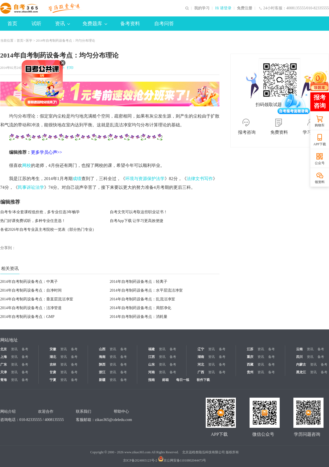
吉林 (53, 364)
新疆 (102, 380)
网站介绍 (8, 411)
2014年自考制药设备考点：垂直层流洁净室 (36, 299)
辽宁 (201, 349)
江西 (151, 357)
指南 (151, 380)
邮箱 (165, 380)
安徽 (53, 349)
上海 (3, 357)
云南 (299, 349)
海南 (102, 357)
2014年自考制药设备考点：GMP (27, 317)
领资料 (320, 182)
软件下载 (203, 380)
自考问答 (164, 23)
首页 (12, 23)
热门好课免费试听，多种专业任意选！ (32, 221)
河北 (201, 364)
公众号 (320, 163)
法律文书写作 (200, 178)
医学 (29, 40)
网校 (26, 165)
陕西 (102, 364)
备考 (25, 349)
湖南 (201, 357)
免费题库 (94, 23)
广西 (201, 372)
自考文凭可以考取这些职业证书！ (138, 212)
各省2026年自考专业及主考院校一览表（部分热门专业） (48, 229)
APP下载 (319, 144)
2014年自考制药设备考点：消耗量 (138, 317)
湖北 (53, 357)
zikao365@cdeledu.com (113, 420)
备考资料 (130, 23)
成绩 (77, 178)
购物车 (320, 125)
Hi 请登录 (223, 8)
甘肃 (53, 372)
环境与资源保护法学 (145, 178)
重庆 (250, 357)
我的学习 (202, 8)
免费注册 (244, 8)
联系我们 (83, 411)
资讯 (62, 23)
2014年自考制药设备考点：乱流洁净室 (142, 299)
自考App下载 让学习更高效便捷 (137, 221)
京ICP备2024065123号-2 (140, 460)
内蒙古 (301, 364)
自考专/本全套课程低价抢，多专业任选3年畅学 (40, 212)
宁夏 (53, 380)
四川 (299, 357)
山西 (102, 349)
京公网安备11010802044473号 (182, 460)
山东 (151, 364)
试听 (36, 23)
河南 (151, 372)
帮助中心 (121, 411)
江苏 (250, 349)
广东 (3, 364)
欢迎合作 (45, 411)
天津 (3, 372)
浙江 (102, 372)
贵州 (250, 372)
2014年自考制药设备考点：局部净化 (140, 308)
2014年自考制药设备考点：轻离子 (138, 282)
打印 (69, 68)
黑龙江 (301, 372)
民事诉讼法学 (31, 187)
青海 (3, 380)
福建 (151, 349)
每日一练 (182, 380)
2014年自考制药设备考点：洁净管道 (31, 308)
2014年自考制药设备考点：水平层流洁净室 (146, 290)
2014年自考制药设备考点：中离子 (29, 282)
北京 (3, 349)
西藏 (250, 364)
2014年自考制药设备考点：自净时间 (31, 290)
